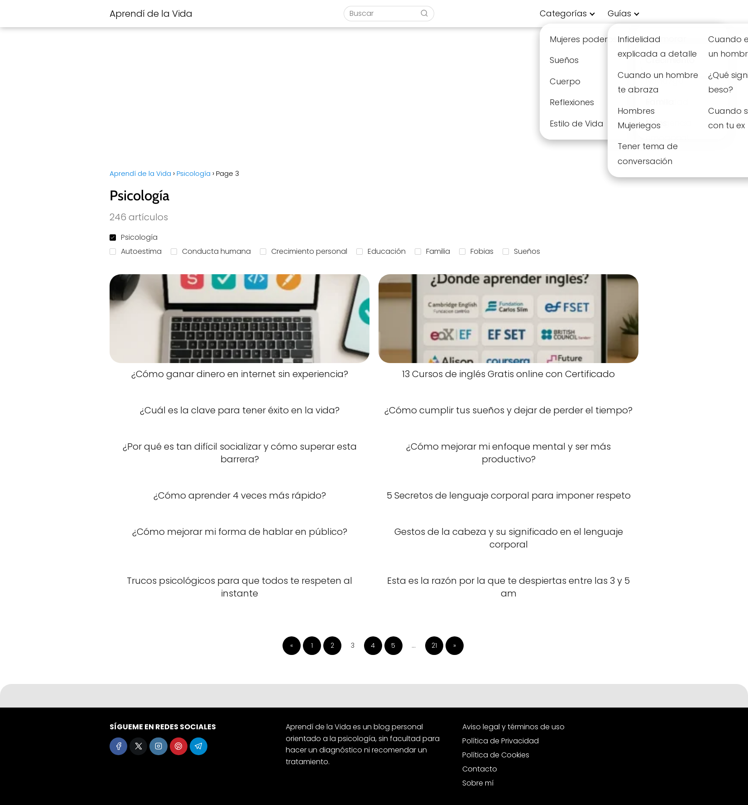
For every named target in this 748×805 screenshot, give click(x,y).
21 (434, 645)
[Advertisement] (374, 95)
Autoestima (136, 251)
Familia (432, 251)
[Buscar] (424, 13)
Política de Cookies (495, 755)
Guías (619, 13)
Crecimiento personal (303, 251)
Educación (381, 251)
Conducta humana (211, 251)
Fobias (476, 251)
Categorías (563, 13)
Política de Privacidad (500, 741)
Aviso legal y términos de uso (513, 727)
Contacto (479, 769)
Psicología (134, 237)
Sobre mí (478, 783)
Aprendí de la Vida (151, 13)
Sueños (521, 251)
